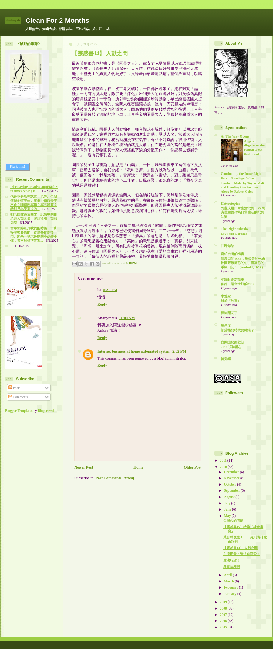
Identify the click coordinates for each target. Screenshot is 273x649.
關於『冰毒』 (231, 300)
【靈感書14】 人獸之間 (100, 53)
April (228, 575)
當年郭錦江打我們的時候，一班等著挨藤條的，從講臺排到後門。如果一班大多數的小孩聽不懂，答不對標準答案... (33, 234)
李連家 (226, 296)
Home (138, 467)
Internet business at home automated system (133, 351)
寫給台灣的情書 (232, 254)
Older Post (192, 467)
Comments (18, 397)
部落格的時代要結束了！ (239, 330)
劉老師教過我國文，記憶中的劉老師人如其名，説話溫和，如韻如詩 (33, 219)
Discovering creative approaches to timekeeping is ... (34, 189)
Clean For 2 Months (57, 20)
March (229, 581)
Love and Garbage (234, 233)
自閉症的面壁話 (232, 342)
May (227, 515)
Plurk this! (17, 166)
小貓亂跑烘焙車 (232, 279)
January (230, 594)
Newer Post (83, 467)
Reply (102, 304)
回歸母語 (227, 246)
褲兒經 (226, 359)
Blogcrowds (46, 410)
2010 (224, 467)
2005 (224, 627)
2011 (224, 460)
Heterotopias (230, 203)
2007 (224, 615)
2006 (224, 621)
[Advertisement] (32, 133)
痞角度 (226, 325)
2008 (224, 608)
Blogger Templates (18, 410)
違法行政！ (231, 560)
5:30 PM (110, 290)
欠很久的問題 (233, 520)
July (227, 503)
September (232, 490)
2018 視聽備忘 (231, 347)
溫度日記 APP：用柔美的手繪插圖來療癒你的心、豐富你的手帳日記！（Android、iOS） (243, 263)
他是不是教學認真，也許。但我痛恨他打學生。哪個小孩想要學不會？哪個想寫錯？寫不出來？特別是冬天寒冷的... (33, 203)
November (232, 478)
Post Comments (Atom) (115, 478)
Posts (14, 388)
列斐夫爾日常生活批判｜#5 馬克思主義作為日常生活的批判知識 (243, 212)
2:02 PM (179, 351)
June (228, 509)
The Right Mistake (235, 229)
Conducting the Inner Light (241, 174)
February (231, 587)
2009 (224, 602)
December (232, 472)
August (229, 497)
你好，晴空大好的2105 (237, 284)
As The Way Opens (235, 136)
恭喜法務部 (231, 567)
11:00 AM (127, 318)
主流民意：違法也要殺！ (241, 554)
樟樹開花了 (229, 313)
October (230, 484)
